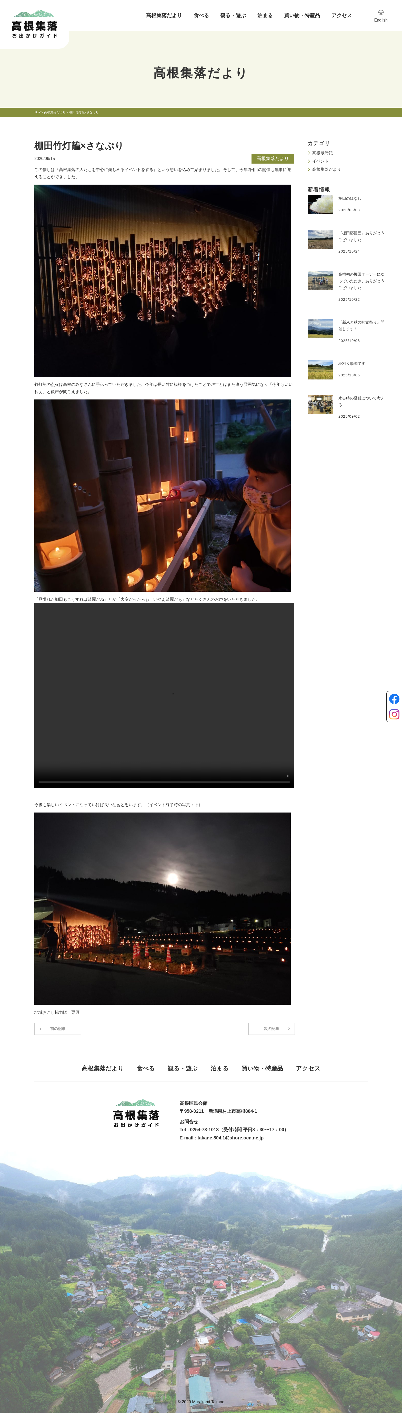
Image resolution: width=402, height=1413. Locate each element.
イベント (320, 161)
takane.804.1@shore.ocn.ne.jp (231, 1137)
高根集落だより (164, 15)
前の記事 (57, 1029)
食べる (201, 15)
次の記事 (272, 1029)
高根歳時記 (322, 153)
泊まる (265, 15)
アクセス (341, 15)
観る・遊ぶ (233, 15)
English (381, 20)
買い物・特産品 (302, 15)
